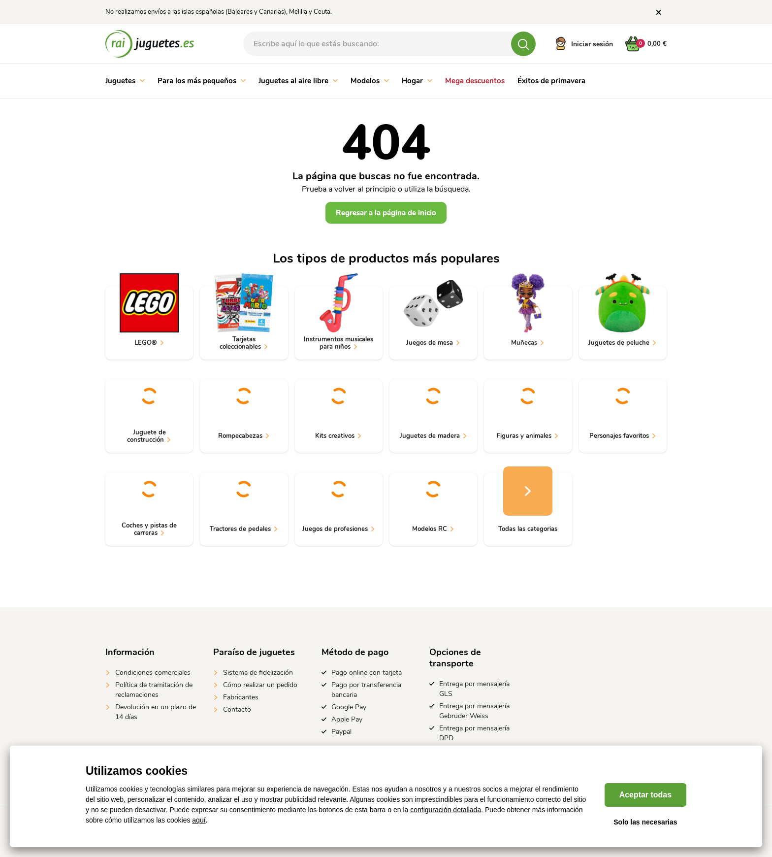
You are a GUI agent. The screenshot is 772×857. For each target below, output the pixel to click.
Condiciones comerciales (153, 672)
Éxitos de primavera (551, 81)
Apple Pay (346, 719)
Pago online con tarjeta (366, 672)
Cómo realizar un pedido (260, 685)
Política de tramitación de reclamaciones (154, 689)
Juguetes (125, 81)
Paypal (341, 731)
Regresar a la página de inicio (386, 213)
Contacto (237, 709)
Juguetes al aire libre (298, 81)
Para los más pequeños (202, 81)
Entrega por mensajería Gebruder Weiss (474, 711)
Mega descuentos (475, 81)
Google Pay (348, 707)
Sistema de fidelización (258, 672)
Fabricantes (240, 697)
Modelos (370, 81)
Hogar (417, 81)
